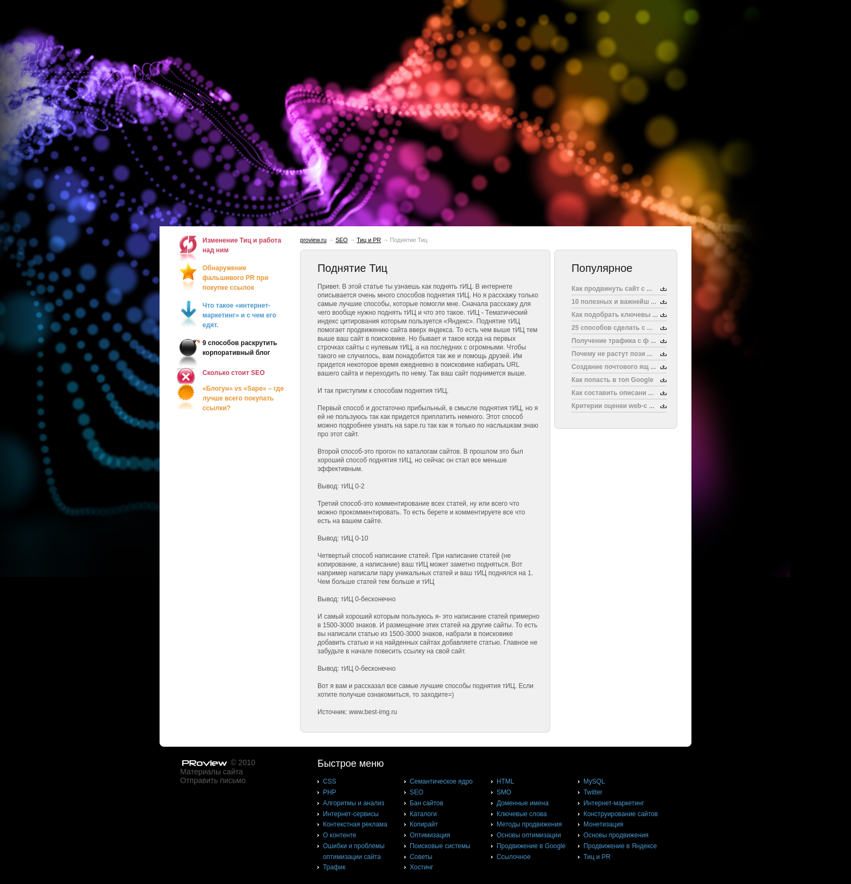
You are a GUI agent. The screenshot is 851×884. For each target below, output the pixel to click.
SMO (504, 792)
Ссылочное (514, 857)
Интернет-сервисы (350, 814)
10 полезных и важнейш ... (613, 302)
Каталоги (423, 814)
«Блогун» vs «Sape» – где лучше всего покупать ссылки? (243, 398)
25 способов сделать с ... (611, 328)
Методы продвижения (529, 824)
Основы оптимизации (529, 835)
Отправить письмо (212, 780)
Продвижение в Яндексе (620, 846)
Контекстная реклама (355, 824)
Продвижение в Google (531, 846)
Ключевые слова (522, 814)
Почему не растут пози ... (611, 354)
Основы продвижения (616, 835)
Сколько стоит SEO (233, 373)
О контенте (340, 835)
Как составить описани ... (612, 393)
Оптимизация (430, 835)
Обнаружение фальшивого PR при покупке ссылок (235, 277)
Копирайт (424, 824)
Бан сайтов (426, 803)
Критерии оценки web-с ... (613, 406)
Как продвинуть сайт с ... (611, 288)
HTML (505, 781)
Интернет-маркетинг (613, 803)
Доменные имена (523, 803)
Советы (421, 857)
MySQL (594, 781)
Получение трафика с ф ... (613, 341)
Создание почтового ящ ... (613, 367)
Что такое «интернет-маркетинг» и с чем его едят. (239, 315)
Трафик (334, 867)
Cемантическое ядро (441, 781)
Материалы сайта (211, 771)
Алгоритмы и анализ (353, 803)
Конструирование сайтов (620, 814)
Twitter (592, 792)
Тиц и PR (369, 240)
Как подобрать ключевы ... (614, 315)
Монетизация (603, 824)
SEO (341, 240)
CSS (329, 781)
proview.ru (313, 240)
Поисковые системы (440, 846)
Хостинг (421, 867)
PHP (329, 792)
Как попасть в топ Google (612, 380)
